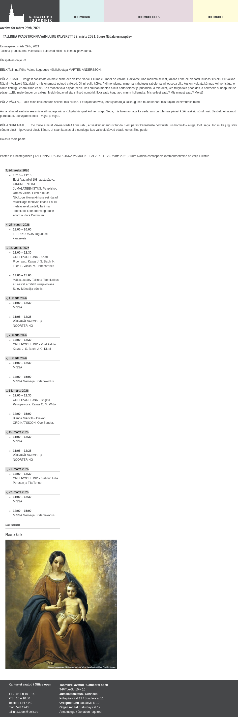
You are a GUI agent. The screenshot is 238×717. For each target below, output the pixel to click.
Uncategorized (22, 156)
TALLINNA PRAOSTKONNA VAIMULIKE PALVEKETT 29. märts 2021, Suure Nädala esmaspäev (67, 36)
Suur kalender (12, 524)
